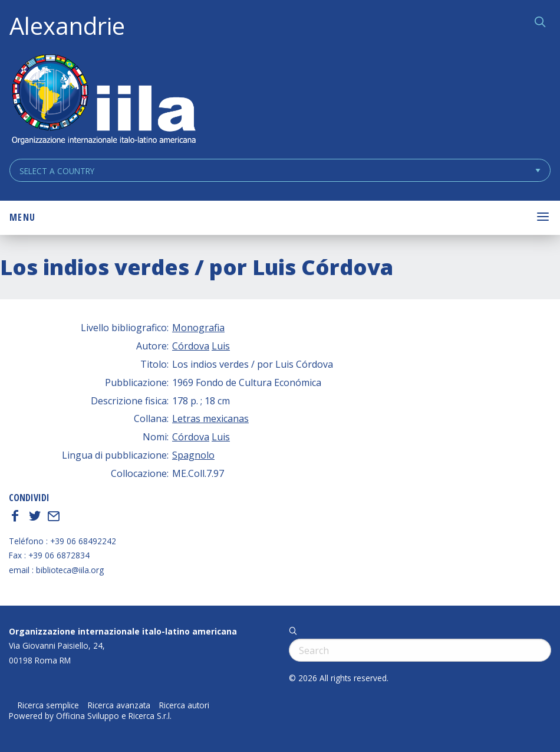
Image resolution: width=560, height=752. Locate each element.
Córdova (190, 345)
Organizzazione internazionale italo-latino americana (123, 631)
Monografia (198, 327)
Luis (221, 345)
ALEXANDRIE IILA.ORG (103, 100)
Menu (22, 217)
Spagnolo (193, 455)
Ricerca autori (184, 705)
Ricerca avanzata (119, 705)
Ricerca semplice (48, 705)
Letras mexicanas (210, 418)
